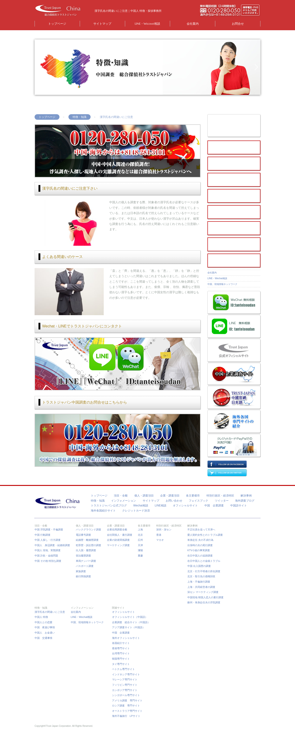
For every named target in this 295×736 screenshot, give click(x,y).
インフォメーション (123, 500)
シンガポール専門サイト (126, 695)
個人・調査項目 (144, 495)
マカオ (160, 540)
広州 (140, 540)
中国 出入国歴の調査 (199, 566)
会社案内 (193, 24)
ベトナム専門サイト (123, 669)
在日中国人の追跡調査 (200, 555)
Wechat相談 (140, 505)
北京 (140, 534)
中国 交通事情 (43, 638)
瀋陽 (140, 550)
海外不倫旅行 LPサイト (126, 716)
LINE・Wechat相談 (147, 24)
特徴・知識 (79, 117)
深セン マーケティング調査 (202, 592)
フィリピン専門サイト (124, 684)
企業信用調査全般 (117, 529)
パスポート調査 (85, 566)
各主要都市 (193, 495)
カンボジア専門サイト (124, 690)
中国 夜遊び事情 (45, 627)
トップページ (57, 24)
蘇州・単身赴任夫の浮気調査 (203, 602)
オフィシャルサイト (185, 505)
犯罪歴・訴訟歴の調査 (88, 545)
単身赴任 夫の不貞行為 (200, 540)
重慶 (140, 555)
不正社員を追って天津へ (201, 529)
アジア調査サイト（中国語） (128, 627)
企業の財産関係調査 (118, 540)
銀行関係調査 (83, 576)
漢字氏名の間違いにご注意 (50, 611)
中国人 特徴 (41, 617)
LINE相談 (160, 505)
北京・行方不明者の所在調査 (203, 571)
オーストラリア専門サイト (127, 710)
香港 (158, 534)
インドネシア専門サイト (126, 674)
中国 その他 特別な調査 (48, 560)
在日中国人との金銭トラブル (203, 560)
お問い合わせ (174, 500)
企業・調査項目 (170, 495)
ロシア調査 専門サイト (126, 705)
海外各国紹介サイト (103, 510)
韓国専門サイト (121, 658)
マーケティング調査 (118, 545)
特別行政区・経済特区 (220, 495)
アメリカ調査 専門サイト (127, 700)
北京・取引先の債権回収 (201, 576)
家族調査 (81, 571)
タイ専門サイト (121, 664)
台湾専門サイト (121, 653)
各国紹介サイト (121, 643)
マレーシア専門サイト (124, 679)
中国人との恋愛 (43, 622)
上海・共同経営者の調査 (201, 587)
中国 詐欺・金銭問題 (46, 555)
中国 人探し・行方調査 (48, 540)
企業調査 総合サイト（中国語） (131, 622)
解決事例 (246, 495)
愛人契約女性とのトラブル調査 (205, 534)
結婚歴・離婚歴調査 (87, 540)
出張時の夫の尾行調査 (200, 545)
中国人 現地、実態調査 (48, 550)
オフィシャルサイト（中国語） (130, 617)
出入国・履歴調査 (86, 550)
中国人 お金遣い (45, 632)
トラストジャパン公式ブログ (109, 505)
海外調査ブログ (244, 500)
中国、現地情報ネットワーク (223, 284)
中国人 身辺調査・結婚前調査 (52, 545)
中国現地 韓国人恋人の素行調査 (205, 597)
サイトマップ (102, 24)
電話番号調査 (83, 534)
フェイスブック (198, 500)
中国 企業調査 (214, 505)
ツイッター (222, 500)
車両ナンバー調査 (86, 560)
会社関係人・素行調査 (119, 534)
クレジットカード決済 (136, 510)
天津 (140, 545)
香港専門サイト (121, 648)
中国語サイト (238, 505)
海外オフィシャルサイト (126, 638)
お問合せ (238, 24)
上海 (140, 529)
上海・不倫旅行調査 (198, 581)
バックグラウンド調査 (88, 529)
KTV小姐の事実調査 (198, 550)
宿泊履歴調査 (83, 555)
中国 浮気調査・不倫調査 (49, 529)
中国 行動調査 (42, 534)
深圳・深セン (163, 529)
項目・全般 (121, 495)
